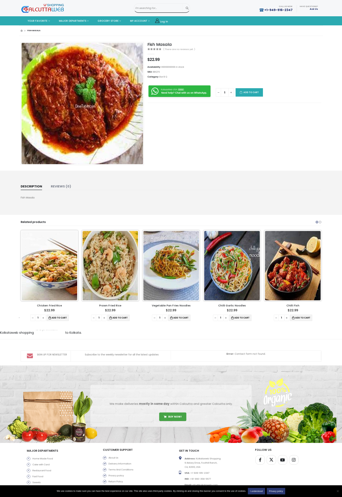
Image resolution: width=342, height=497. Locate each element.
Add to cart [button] (59, 317)
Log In (161, 21)
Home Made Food (42, 458)
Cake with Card (41, 464)
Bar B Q (163, 76)
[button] (317, 222)
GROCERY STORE (105, 21)
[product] (49, 265)
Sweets (36, 482)
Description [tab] (31, 186)
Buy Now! (173, 416)
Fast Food (37, 476)
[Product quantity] (225, 92)
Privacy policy (116, 475)
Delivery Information (120, 463)
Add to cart (251, 92)
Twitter (271, 460)
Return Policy (116, 481)
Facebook (260, 460)
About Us (113, 457)
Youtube (282, 460)
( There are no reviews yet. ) (179, 49)
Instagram (294, 460)
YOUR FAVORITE (35, 21)
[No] (337, 491)
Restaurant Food (41, 470)
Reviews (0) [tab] (61, 186)
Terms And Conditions (121, 469)
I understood (256, 491)
